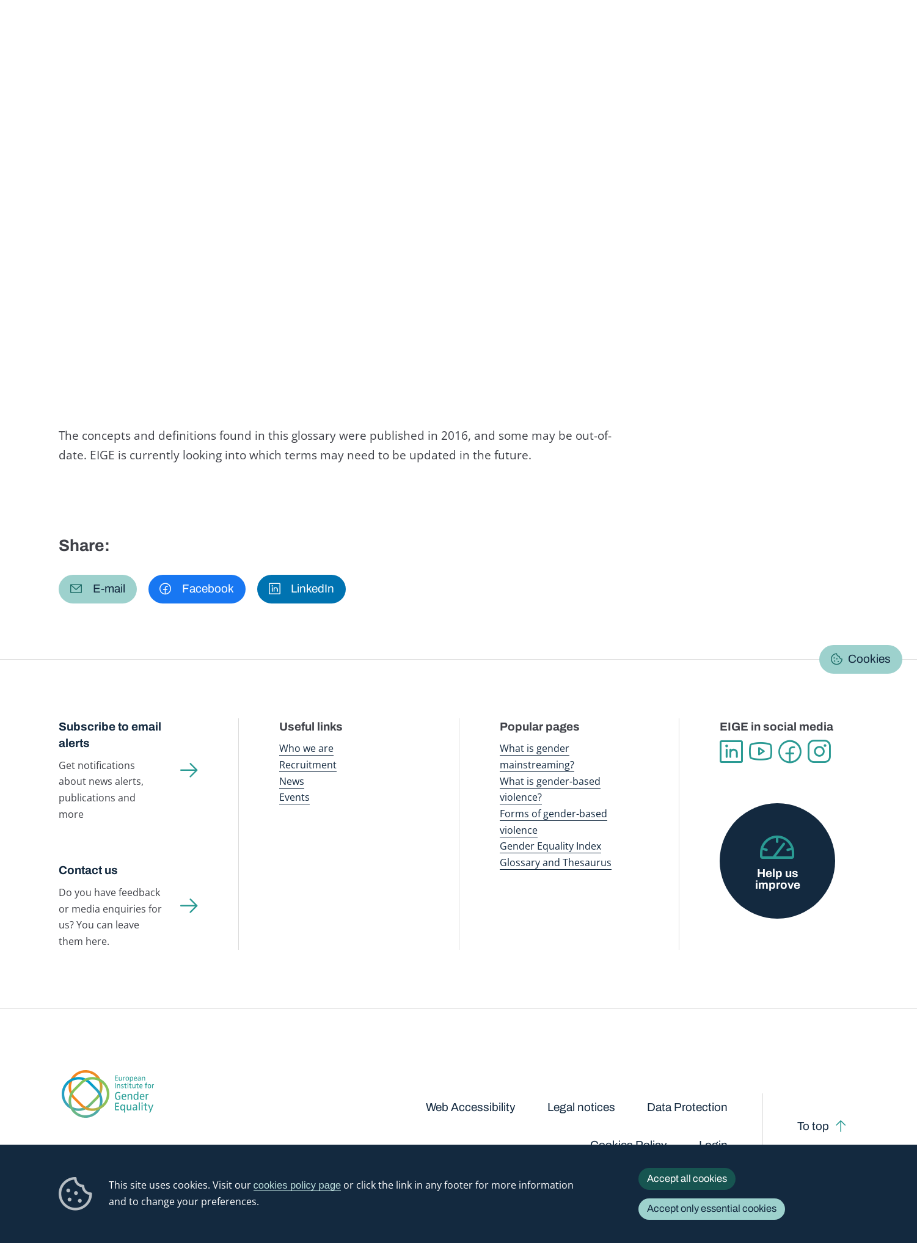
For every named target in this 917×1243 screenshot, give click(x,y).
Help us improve (777, 879)
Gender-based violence (531, 36)
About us (830, 36)
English (818, 148)
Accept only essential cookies (711, 1208)
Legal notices (581, 1107)
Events (294, 797)
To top (813, 1126)
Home (85, 118)
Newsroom (218, 36)
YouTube (760, 752)
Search (888, 36)
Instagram (819, 752)
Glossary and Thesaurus (556, 862)
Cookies (869, 658)
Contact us (88, 870)
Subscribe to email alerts (110, 734)
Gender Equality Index (632, 36)
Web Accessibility (471, 1107)
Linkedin (731, 752)
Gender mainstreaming (429, 36)
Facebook (790, 752)
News (291, 781)
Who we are (306, 748)
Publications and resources (314, 36)
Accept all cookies (687, 1178)
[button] (97, 589)
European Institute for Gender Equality (85, 36)
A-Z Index (352, 118)
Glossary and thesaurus (274, 118)
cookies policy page (298, 1184)
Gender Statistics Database (742, 36)
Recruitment (308, 764)
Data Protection (687, 1107)
